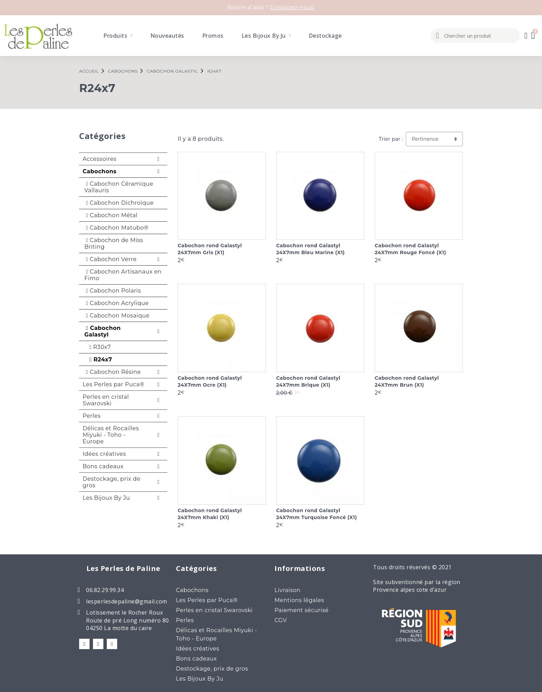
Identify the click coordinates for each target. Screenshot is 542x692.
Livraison (287, 590)
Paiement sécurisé (301, 610)
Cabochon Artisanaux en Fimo (122, 275)
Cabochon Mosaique (117, 315)
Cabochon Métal (111, 215)
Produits (117, 35)
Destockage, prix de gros (111, 482)
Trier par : (391, 139)
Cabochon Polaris (112, 290)
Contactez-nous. (292, 7)
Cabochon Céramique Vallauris (118, 187)
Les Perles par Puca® (113, 384)
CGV (280, 620)
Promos (213, 35)
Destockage (325, 35)
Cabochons (99, 171)
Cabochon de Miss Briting (113, 243)
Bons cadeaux (103, 466)
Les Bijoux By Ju (266, 35)
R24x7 (99, 359)
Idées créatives (104, 454)
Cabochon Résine (112, 372)
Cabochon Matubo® (116, 227)
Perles (92, 416)
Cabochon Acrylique (116, 303)
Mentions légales (299, 600)
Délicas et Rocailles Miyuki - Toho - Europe (111, 435)
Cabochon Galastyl (102, 331)
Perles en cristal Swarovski (106, 400)
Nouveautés (167, 35)
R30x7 (98, 347)
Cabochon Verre (110, 259)
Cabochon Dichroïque (119, 203)
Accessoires (99, 159)
